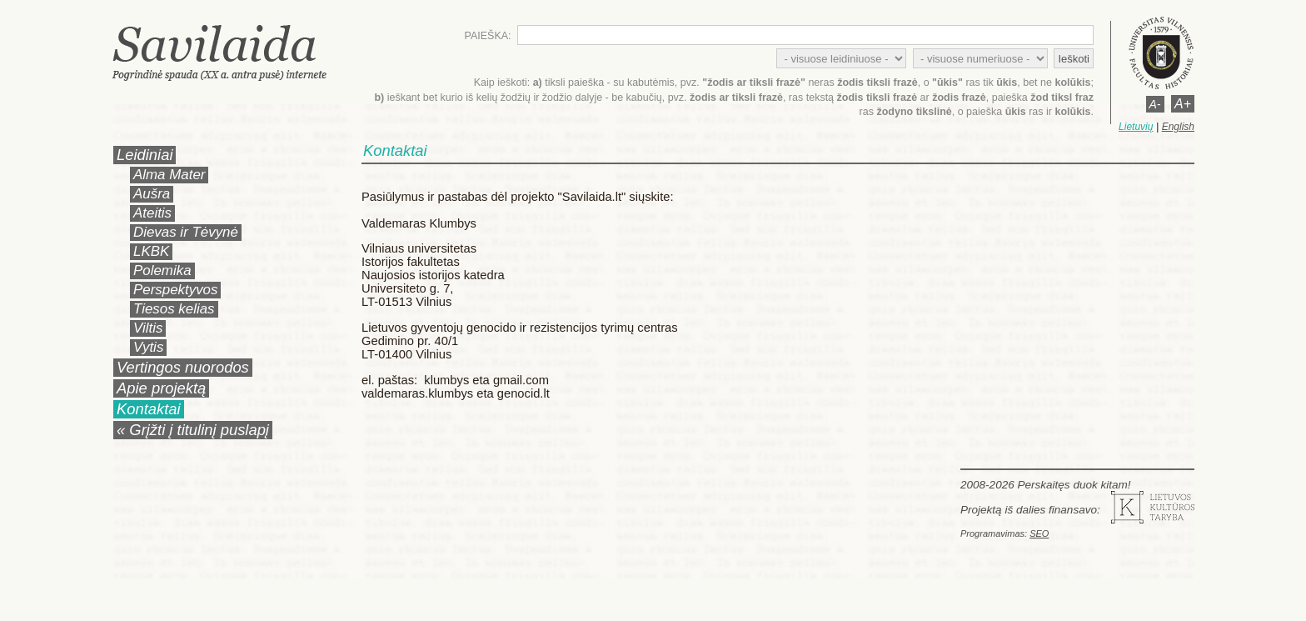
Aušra (151, 194)
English (1178, 127)
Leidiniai (144, 154)
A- (1155, 104)
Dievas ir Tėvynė (185, 232)
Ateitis (152, 213)
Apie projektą (161, 388)
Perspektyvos (175, 290)
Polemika (162, 270)
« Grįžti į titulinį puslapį (193, 429)
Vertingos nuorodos (183, 367)
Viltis (147, 328)
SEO (1039, 533)
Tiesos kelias (174, 309)
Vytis (148, 347)
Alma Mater (169, 175)
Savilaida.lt (235, 52)
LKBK (151, 251)
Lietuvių (1136, 127)
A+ (1182, 104)
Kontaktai (149, 409)
